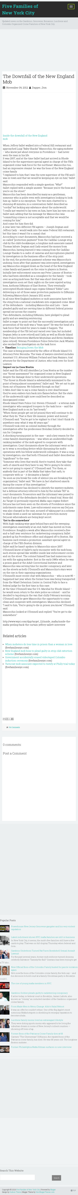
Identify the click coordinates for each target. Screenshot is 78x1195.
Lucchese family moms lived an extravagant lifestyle (37, 1020)
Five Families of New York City (20, 9)
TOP (73, 1190)
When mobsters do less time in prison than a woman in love (38, 644)
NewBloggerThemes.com (45, 1192)
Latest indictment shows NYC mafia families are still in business (43, 937)
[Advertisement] (39, 51)
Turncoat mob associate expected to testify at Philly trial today (40, 663)
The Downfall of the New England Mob (38, 79)
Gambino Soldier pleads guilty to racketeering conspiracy (39, 993)
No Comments (14, 727)
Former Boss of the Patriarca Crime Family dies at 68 (37, 1033)
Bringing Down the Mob (30, 347)
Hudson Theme (15, 1192)
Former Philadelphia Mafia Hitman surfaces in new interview (41, 1047)
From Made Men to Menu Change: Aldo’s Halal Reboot (37, 1006)
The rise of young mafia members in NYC (31, 983)
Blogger (53, 1189)
